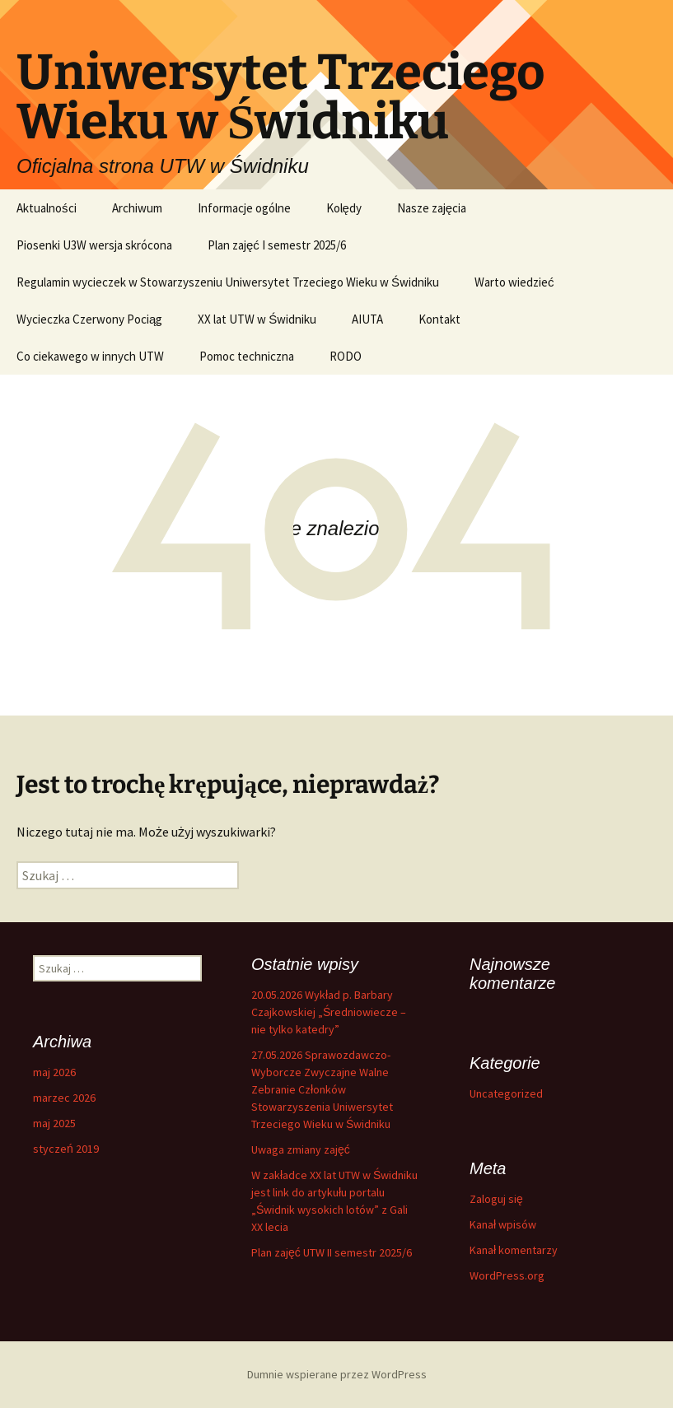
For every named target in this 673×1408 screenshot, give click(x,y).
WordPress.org (507, 1275)
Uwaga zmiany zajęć (300, 1149)
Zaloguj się (496, 1198)
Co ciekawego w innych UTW (90, 356)
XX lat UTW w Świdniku (257, 319)
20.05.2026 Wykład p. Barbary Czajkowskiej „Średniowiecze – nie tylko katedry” (328, 1012)
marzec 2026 (64, 1097)
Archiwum (137, 208)
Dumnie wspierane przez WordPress (337, 1374)
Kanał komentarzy (514, 1249)
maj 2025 (54, 1123)
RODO (345, 356)
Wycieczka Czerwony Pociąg (89, 319)
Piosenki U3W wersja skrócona (94, 245)
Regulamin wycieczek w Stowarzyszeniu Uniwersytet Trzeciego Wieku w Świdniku (227, 282)
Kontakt (439, 319)
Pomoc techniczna (246, 356)
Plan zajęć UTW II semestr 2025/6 (331, 1252)
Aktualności (46, 208)
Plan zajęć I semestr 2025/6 (277, 245)
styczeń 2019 (66, 1148)
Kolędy (344, 208)
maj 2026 (54, 1072)
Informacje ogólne (244, 208)
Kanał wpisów (503, 1224)
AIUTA (367, 319)
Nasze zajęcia (431, 208)
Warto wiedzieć (514, 282)
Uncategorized (506, 1093)
